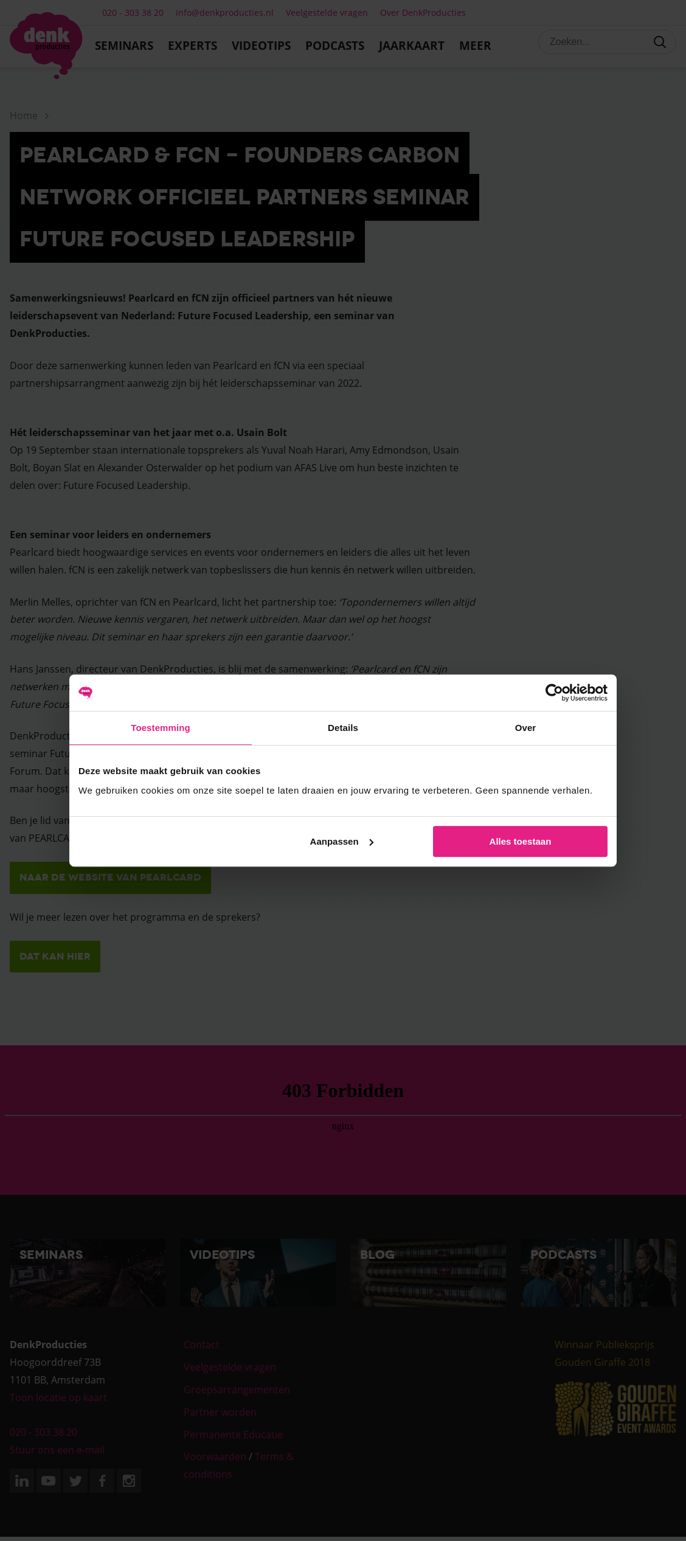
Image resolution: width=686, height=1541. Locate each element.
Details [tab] (343, 727)
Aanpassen (341, 841)
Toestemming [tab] (160, 727)
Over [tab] (525, 727)
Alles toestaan (521, 841)
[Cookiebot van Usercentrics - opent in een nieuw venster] (554, 693)
